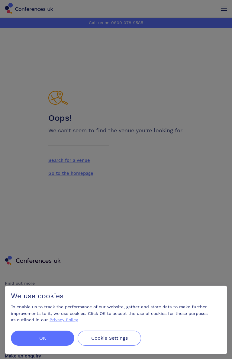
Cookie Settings (110, 338)
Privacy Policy (64, 319)
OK (42, 338)
